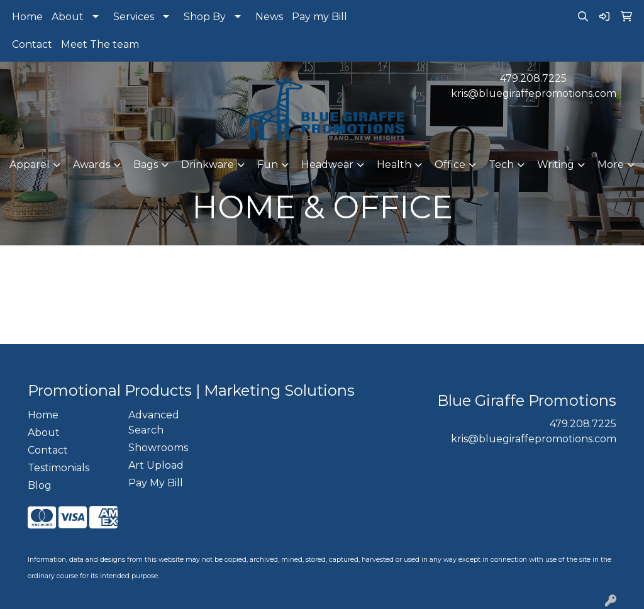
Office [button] (450, 164)
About (68, 17)
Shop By (205, 17)
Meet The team (100, 44)
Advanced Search (153, 422)
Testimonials (58, 468)
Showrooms (158, 448)
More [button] (610, 164)
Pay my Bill (319, 17)
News (269, 17)
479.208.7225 (533, 78)
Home (27, 17)
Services (133, 17)
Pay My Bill (155, 483)
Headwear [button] (327, 164)
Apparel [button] (29, 164)
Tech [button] (501, 164)
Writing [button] (555, 164)
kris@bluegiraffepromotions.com (533, 93)
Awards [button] (91, 164)
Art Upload (156, 465)
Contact (32, 44)
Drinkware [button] (207, 164)
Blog (40, 485)
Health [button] (394, 164)
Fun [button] (267, 164)
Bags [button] (145, 164)
